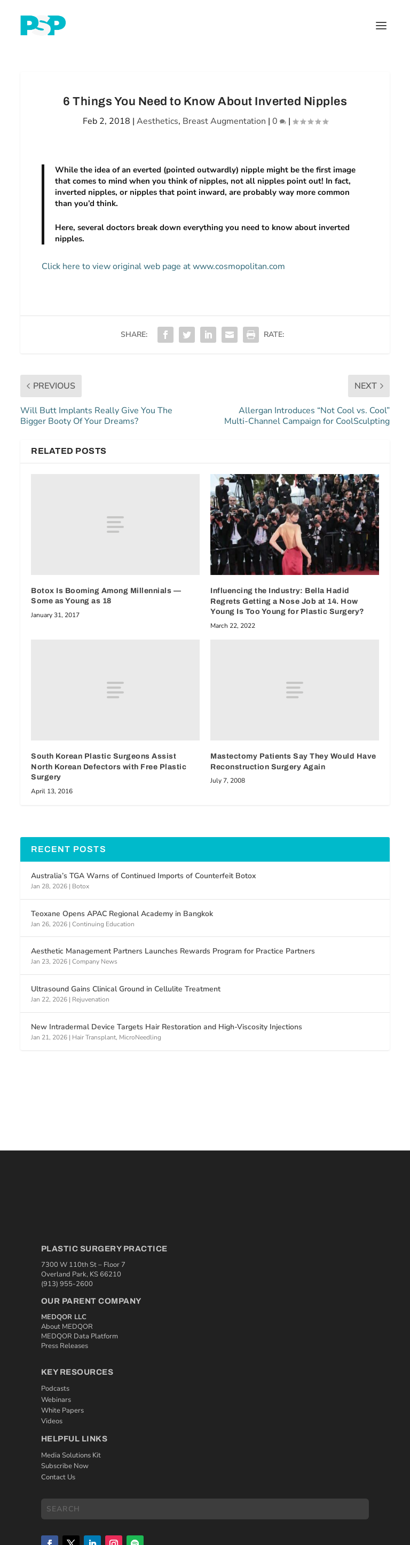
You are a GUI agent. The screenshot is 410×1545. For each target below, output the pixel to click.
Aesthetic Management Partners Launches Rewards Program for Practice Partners (173, 951)
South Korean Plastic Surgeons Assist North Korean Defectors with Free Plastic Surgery (108, 766)
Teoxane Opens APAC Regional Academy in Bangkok (122, 914)
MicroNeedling (140, 1037)
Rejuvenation (90, 999)
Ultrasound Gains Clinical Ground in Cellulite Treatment (125, 989)
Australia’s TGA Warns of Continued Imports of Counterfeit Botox (143, 876)
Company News (94, 961)
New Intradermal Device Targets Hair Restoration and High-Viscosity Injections (166, 1027)
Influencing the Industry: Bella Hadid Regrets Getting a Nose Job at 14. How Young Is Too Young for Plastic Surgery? (287, 601)
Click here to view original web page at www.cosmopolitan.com (163, 266)
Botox (80, 886)
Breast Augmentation (224, 121)
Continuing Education (103, 924)
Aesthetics (157, 121)
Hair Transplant (94, 1037)
